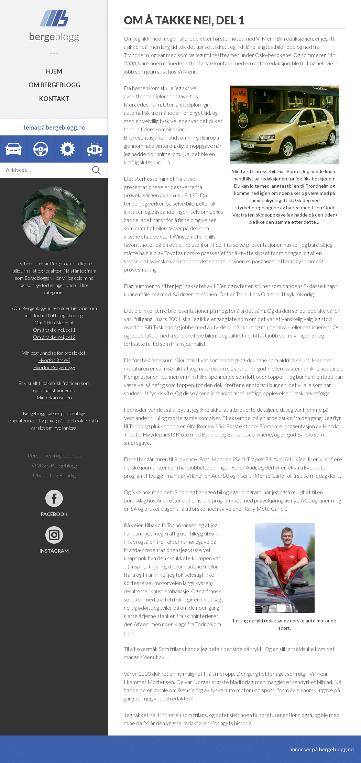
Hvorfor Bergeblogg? (54, 367)
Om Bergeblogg (54, 85)
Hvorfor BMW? (54, 360)
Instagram (54, 551)
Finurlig (67, 475)
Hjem (54, 71)
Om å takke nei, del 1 (54, 330)
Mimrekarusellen (54, 397)
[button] (96, 170)
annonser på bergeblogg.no (321, 749)
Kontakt (54, 98)
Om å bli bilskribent (54, 322)
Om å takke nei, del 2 (54, 337)
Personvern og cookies (54, 455)
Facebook (54, 514)
